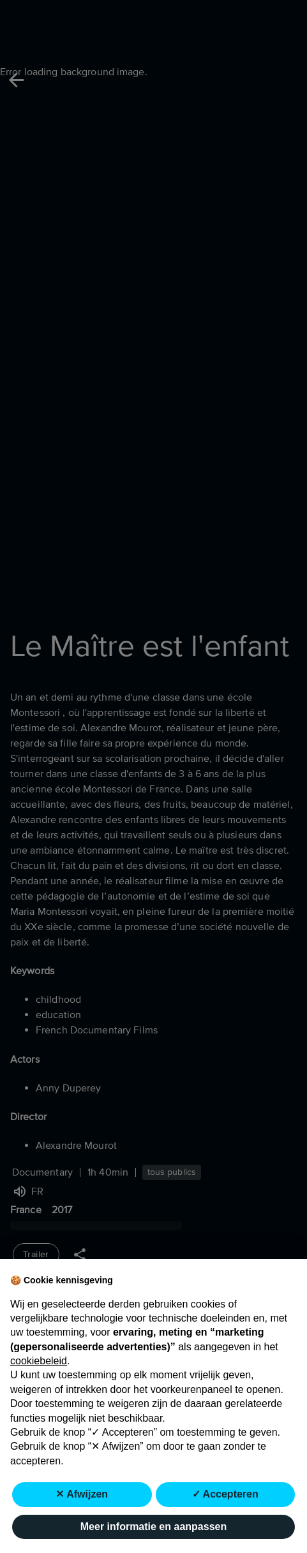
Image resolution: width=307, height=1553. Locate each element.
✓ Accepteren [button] (225, 1494)
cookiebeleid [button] (38, 1360)
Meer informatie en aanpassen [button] (153, 1526)
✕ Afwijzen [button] (82, 1494)
